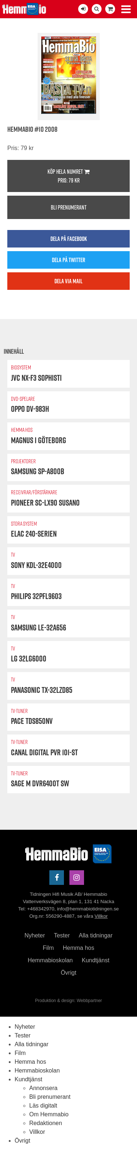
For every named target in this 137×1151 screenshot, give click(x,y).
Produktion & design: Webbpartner (68, 1000)
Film (48, 948)
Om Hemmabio (49, 1114)
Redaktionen (45, 1123)
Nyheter (34, 935)
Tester (62, 935)
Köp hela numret (68, 176)
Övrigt (68, 973)
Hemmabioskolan (50, 960)
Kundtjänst (96, 960)
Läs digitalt (43, 1105)
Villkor (101, 916)
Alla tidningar (96, 935)
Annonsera (43, 1088)
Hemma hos (78, 948)
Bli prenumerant (69, 207)
